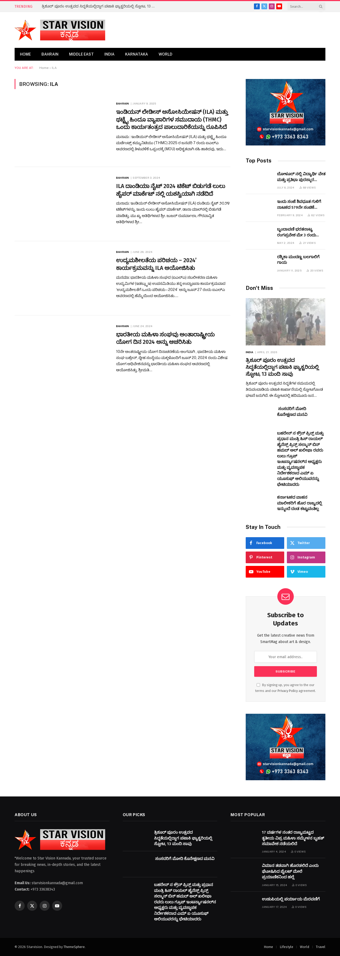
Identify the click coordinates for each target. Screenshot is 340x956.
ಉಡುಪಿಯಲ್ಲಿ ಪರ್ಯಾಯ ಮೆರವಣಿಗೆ (291, 899)
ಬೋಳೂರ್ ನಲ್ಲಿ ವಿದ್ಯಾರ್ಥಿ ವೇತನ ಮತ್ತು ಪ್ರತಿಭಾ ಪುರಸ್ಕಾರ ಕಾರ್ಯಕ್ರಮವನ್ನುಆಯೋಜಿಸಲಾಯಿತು (307, 177)
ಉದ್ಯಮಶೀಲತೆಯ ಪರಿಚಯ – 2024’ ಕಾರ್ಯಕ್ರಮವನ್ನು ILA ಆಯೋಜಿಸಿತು (156, 264)
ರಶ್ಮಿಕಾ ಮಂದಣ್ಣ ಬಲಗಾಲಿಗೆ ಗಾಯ (298, 259)
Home (25, 54)
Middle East (81, 54)
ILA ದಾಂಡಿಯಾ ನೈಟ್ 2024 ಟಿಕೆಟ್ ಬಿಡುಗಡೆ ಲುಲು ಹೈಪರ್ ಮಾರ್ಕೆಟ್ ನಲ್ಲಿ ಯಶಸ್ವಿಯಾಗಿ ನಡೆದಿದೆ (170, 190)
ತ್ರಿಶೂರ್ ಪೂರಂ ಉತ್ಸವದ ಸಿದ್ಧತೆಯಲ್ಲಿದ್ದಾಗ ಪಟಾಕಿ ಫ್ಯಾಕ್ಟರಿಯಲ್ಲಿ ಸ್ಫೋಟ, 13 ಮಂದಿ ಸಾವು (101, 6)
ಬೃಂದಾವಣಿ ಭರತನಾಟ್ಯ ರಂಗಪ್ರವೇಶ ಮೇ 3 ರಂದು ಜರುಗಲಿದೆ (296, 232)
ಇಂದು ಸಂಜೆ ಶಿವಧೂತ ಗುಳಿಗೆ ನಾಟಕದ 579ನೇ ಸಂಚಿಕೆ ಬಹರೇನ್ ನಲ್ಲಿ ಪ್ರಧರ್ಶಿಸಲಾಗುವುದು (299, 204)
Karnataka (136, 54)
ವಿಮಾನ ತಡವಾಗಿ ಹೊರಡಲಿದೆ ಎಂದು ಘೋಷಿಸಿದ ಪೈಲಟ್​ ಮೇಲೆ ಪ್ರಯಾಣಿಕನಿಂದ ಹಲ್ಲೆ (290, 871)
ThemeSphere (74, 947)
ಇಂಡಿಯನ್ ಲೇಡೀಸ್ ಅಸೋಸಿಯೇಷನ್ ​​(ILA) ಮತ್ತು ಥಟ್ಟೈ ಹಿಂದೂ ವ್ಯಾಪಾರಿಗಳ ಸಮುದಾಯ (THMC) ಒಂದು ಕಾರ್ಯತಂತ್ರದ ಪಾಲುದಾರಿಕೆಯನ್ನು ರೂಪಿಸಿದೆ (172, 119)
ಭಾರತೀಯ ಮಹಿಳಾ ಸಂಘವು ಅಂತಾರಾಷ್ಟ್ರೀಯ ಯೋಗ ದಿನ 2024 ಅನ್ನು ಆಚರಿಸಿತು (165, 338)
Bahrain (49, 54)
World (165, 54)
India (109, 54)
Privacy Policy (288, 691)
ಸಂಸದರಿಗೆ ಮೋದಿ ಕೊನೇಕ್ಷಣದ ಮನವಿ (292, 411)
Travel (320, 947)
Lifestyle (286, 947)
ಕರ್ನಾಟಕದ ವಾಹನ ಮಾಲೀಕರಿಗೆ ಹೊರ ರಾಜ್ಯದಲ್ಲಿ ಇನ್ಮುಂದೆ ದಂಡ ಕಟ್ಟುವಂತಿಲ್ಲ (299, 503)
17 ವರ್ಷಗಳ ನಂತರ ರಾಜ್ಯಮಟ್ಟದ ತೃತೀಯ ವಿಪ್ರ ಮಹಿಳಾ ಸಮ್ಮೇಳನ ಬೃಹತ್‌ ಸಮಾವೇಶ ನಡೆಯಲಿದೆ (293, 838)
